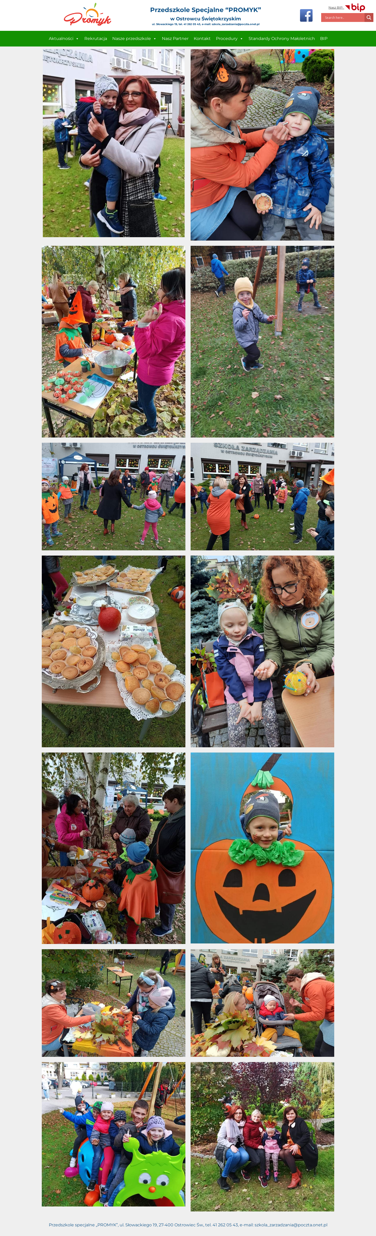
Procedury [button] (229, 38)
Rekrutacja (95, 38)
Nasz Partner (175, 38)
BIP (323, 38)
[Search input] (344, 17)
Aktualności (64, 38)
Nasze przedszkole (134, 38)
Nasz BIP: (347, 7)
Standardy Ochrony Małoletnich (282, 38)
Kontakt (202, 38)
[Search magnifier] (369, 17)
